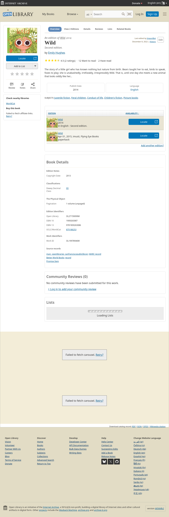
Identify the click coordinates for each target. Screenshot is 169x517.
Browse (69, 14)
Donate (137, 3)
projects (43, 510)
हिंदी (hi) (137, 463)
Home (40, 441)
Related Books (124, 29)
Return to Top (44, 463)
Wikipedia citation (158, 426)
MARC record (95, 254)
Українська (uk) (141, 489)
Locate (22, 58)
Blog (7, 456)
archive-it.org (100, 510)
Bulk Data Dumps (78, 448)
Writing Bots (75, 452)
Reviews (99, 29)
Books (40, 445)
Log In (139, 14)
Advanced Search (45, 460)
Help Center (107, 441)
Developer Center (78, 441)
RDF (133, 426)
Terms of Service (13, 460)
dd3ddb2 (159, 508)
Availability (132, 113)
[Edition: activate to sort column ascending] (85, 113)
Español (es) (139, 456)
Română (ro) (140, 478)
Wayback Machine (68, 510)
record (68, 257)
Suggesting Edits (109, 448)
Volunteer (10, 445)
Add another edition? (152, 145)
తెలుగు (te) (138, 485)
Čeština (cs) (139, 445)
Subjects (41, 452)
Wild (62, 38)
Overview (55, 29)
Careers (9, 452)
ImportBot (151, 38)
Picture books (130, 97)
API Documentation (79, 445)
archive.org (83, 510)
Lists (110, 29)
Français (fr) (139, 460)
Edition (52, 113)
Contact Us (106, 445)
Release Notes (108, 456)
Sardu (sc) (138, 482)
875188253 (71, 229)
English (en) (139, 452)
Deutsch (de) (140, 448)
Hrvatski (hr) (140, 467)
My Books (48, 14)
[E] (67, 188)
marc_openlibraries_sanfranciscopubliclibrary (67, 254)
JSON (139, 426)
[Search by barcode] (129, 14)
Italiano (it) (139, 471)
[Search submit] (123, 14)
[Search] (106, 14)
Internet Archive (51, 507)
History (153, 41)
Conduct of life (95, 97)
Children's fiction (113, 97)
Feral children (78, 97)
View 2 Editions (71, 29)
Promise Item (52, 261)
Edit (161, 39)
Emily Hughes (56, 53)
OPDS (145, 426)
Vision (8, 441)
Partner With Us (13, 448)
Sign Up (152, 14)
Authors (41, 448)
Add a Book (107, 452)
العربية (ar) (138, 441)
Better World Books (55, 257)
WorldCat (10, 103)
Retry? (9, 116)
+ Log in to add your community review (72, 289)
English (134, 89)
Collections (42, 456)
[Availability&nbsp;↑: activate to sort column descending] (144, 113)
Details (87, 29)
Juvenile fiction (62, 97)
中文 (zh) (138, 493)
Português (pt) (141, 474)
